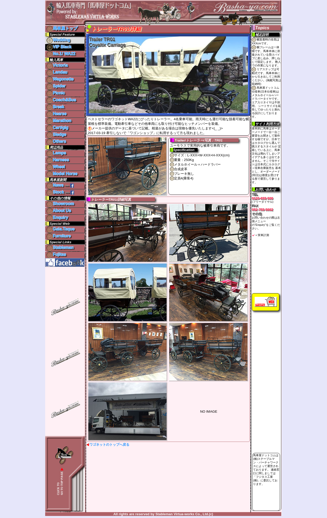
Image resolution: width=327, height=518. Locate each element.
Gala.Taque (60, 229)
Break (55, 107)
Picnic (55, 93)
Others (56, 141)
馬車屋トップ (62, 28)
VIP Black (59, 47)
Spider (56, 86)
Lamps (56, 153)
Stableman (60, 247)
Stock (55, 192)
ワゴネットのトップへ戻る (109, 444)
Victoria (57, 65)
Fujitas (56, 254)
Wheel (55, 167)
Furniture (58, 236)
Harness (57, 160)
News (55, 185)
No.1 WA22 (60, 54)
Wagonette (60, 79)
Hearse (56, 113)
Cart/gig (57, 127)
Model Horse (62, 173)
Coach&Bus (61, 100)
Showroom (60, 203)
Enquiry (57, 217)
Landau (57, 72)
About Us (58, 210)
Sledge (56, 134)
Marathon (58, 120)
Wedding (58, 40)
